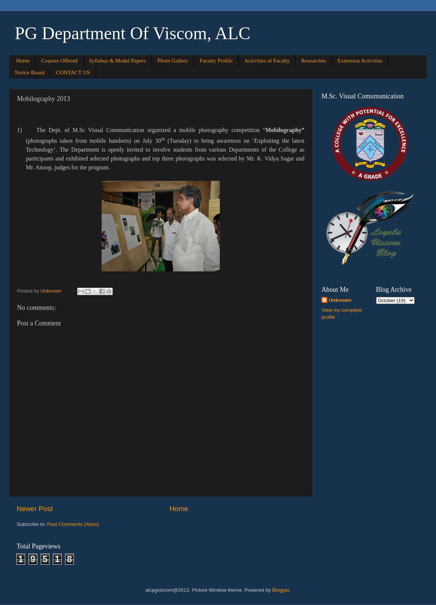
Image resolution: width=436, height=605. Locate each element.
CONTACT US (73, 72)
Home (23, 61)
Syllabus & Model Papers (117, 61)
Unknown (340, 300)
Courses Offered (59, 61)
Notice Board (29, 72)
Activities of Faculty (267, 61)
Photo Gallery (172, 61)
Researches (313, 61)
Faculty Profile (216, 61)
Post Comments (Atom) (73, 524)
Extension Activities (360, 61)
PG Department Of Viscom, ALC (133, 33)
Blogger (280, 590)
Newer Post (35, 509)
